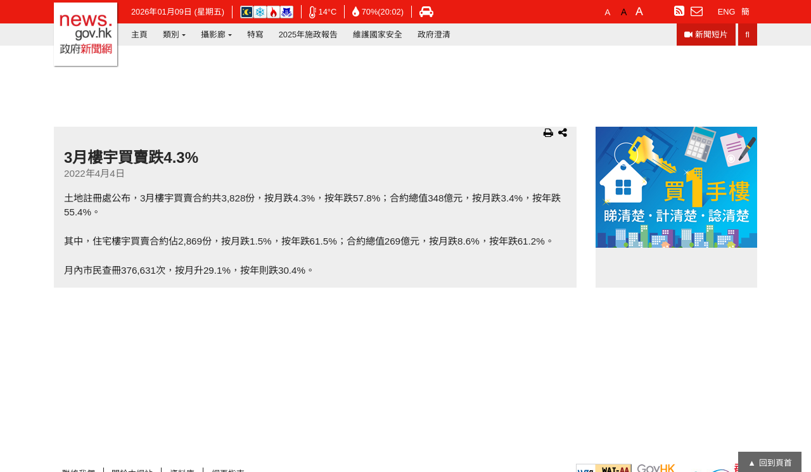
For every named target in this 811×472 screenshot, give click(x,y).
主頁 (139, 34)
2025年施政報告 (308, 34)
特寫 (255, 34)
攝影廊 (213, 34)
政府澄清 (434, 34)
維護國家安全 (377, 34)
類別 (171, 34)
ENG (727, 11)
